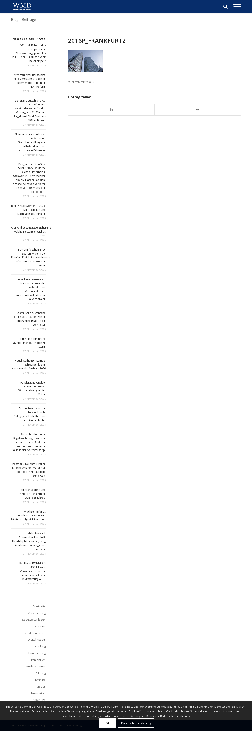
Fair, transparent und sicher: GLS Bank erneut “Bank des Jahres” (31, 494)
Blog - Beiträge (23, 19)
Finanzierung (37, 653)
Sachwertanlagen (34, 620)
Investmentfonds (34, 633)
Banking (40, 646)
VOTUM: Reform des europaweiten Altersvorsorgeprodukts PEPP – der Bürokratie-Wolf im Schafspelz (29, 53)
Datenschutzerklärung (136, 723)
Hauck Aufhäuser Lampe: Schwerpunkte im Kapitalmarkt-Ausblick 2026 (29, 364)
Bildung (41, 673)
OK (108, 723)
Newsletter (38, 693)
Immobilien (38, 660)
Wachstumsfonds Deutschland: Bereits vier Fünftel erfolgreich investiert (28, 515)
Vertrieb (40, 626)
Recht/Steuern (36, 666)
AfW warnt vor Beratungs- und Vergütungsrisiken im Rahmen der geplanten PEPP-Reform (30, 81)
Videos (41, 687)
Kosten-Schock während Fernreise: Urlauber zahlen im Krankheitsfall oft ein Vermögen (29, 319)
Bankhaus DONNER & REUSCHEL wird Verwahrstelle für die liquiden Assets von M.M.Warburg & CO (32, 571)
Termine (40, 680)
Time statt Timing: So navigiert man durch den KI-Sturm (29, 343)
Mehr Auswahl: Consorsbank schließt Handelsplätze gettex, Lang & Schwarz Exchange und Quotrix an (29, 541)
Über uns (39, 700)
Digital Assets (37, 640)
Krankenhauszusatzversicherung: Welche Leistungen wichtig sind (31, 231)
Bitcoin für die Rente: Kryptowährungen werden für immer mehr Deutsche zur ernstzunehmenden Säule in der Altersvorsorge (29, 442)
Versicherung (37, 613)
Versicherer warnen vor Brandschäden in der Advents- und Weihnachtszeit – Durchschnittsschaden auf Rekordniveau (30, 289)
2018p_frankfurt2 (97, 40)
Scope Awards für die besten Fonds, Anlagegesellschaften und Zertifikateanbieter (30, 414)
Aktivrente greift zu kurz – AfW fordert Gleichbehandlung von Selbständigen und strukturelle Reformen (30, 142)
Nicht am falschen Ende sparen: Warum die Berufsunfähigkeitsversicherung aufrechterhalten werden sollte (30, 257)
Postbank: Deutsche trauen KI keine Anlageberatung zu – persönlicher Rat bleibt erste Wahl (29, 470)
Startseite (39, 606)
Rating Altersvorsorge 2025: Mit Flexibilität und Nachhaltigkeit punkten (28, 210)
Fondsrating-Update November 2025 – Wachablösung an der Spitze (32, 388)
